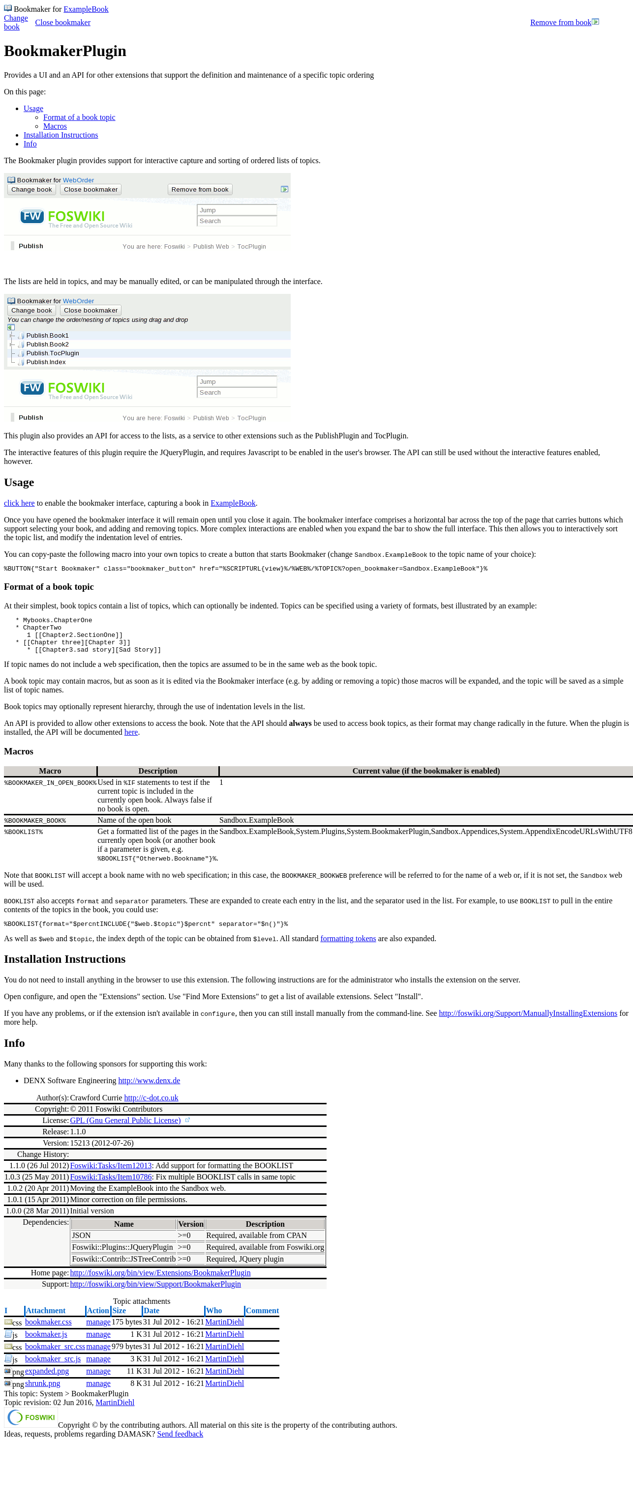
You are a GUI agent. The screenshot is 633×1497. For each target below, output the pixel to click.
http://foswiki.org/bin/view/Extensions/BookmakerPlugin (160, 1283)
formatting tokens (348, 949)
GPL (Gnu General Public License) (125, 1130)
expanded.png (47, 1381)
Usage (33, 108)
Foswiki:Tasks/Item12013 (110, 1176)
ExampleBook (86, 9)
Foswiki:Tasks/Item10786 (110, 1187)
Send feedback (180, 1444)
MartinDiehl (224, 1332)
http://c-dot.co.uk (151, 1108)
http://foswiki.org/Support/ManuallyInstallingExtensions (528, 1023)
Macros (55, 126)
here (131, 741)
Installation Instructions (61, 135)
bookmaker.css (48, 1332)
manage (98, 1332)
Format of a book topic (79, 117)
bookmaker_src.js (53, 1369)
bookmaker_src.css (55, 1357)
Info (30, 144)
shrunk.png (42, 1393)
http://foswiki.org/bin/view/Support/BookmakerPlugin (155, 1294)
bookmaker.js (46, 1344)
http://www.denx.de (149, 1091)
